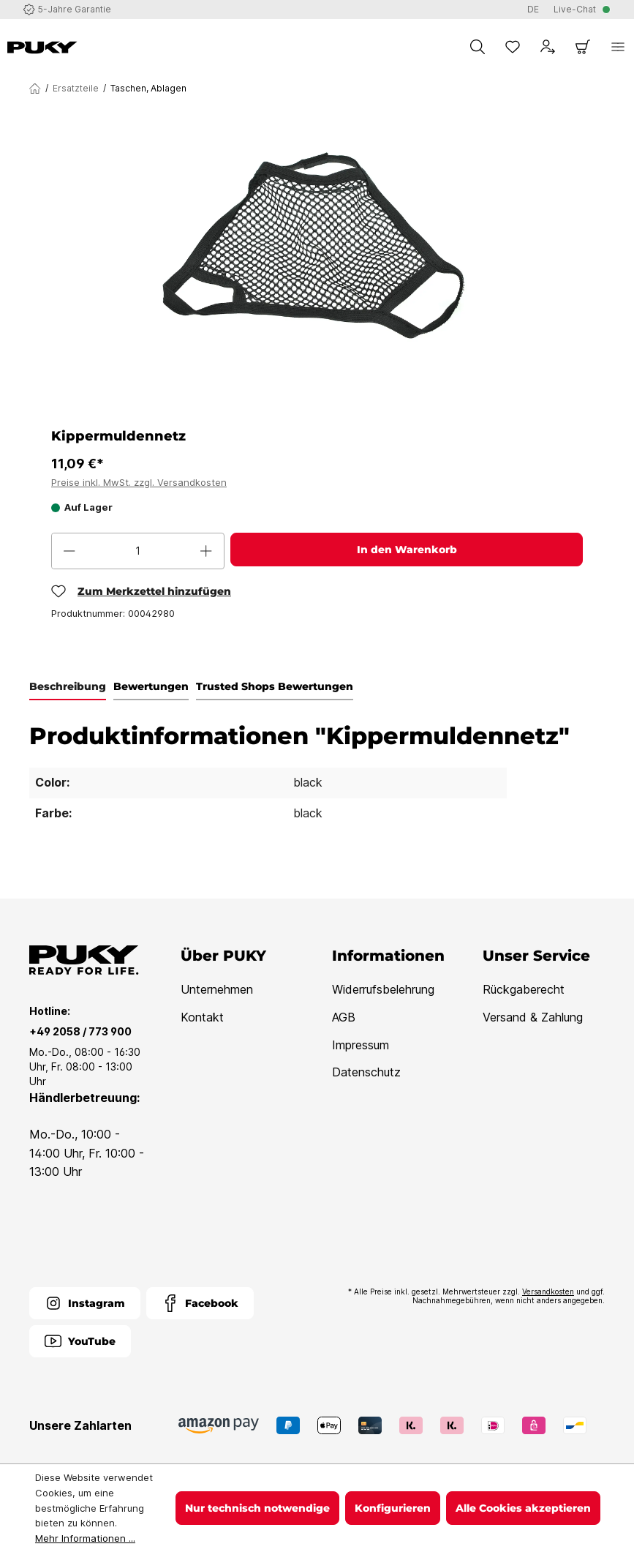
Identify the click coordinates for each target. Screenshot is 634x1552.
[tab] (67, 687)
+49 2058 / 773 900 (80, 1031)
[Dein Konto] (548, 47)
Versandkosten (548, 1291)
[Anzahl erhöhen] (206, 551)
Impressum (360, 1045)
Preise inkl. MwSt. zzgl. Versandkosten (139, 482)
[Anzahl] (137, 551)
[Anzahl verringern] (69, 551)
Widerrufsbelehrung (383, 989)
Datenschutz (366, 1072)
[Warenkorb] (583, 47)
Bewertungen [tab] (151, 686)
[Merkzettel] (513, 47)
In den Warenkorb (407, 549)
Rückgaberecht (524, 989)
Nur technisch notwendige (257, 1508)
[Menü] (618, 47)
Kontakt (202, 1017)
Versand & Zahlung (533, 1017)
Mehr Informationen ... (85, 1538)
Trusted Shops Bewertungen (274, 686)
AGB (343, 1017)
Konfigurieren (393, 1508)
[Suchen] (477, 47)
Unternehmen (217, 989)
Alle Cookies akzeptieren (523, 1508)
